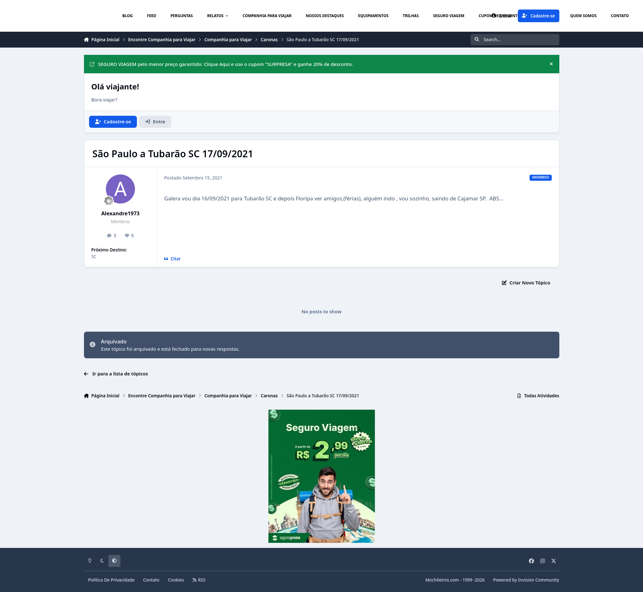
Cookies (176, 580)
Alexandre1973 (120, 213)
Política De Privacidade (111, 580)
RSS (199, 580)
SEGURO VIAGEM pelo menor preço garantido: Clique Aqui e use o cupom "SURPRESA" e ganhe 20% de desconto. (221, 64)
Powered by (526, 580)
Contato (151, 580)
